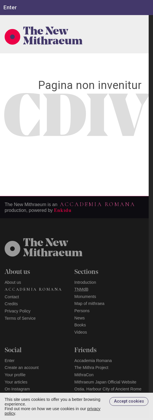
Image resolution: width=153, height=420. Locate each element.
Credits (11, 303)
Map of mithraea (89, 303)
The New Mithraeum (52, 37)
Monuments (85, 296)
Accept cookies (129, 401)
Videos (80, 332)
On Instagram (17, 389)
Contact (12, 296)
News (79, 318)
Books (80, 325)
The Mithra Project (91, 367)
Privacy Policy (18, 311)
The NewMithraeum (52, 248)
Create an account (22, 367)
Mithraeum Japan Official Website (105, 382)
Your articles (16, 382)
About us (13, 282)
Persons (82, 310)
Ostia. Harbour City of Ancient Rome (107, 389)
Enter (9, 360)
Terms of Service (20, 318)
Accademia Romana (97, 204)
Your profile (15, 374)
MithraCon (83, 374)
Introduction (85, 282)
